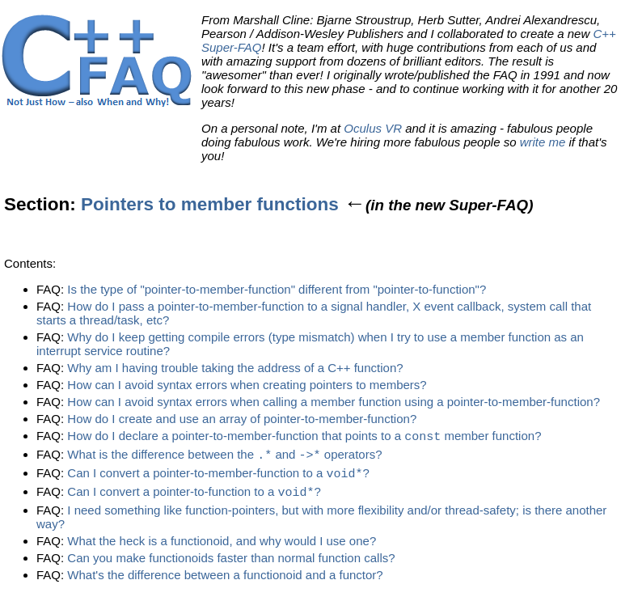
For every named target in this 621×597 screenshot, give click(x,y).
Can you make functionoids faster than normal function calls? (231, 561)
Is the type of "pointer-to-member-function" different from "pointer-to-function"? (276, 289)
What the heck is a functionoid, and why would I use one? (221, 544)
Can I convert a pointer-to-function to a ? (194, 495)
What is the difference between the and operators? (224, 457)
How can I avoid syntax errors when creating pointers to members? (246, 385)
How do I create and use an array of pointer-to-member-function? (241, 419)
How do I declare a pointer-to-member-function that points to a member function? (304, 437)
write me (543, 142)
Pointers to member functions (210, 204)
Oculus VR (373, 128)
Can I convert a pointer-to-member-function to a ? (218, 476)
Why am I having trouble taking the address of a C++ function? (235, 368)
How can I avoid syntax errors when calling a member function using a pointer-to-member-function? (333, 402)
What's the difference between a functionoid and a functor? (224, 578)
